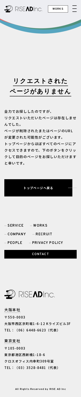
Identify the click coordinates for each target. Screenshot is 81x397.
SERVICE (16, 226)
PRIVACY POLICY (47, 243)
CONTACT (40, 254)
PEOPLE (15, 243)
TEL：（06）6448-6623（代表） (32, 330)
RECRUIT (44, 234)
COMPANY (17, 234)
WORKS (40, 226)
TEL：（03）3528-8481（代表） (32, 367)
